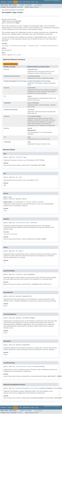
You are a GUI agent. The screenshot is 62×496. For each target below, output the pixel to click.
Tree (20, 2)
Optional (20, 7)
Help (37, 2)
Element (36, 7)
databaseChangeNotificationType (38, 81)
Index (33, 2)
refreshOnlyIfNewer (34, 116)
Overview (3, 2)
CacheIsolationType (10, 109)
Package (9, 2)
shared (29, 128)
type (29, 142)
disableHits (31, 87)
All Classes (38, 5)
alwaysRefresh (32, 69)
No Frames (28, 5)
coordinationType (33, 76)
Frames (22, 5)
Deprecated (26, 2)
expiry (29, 96)
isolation (30, 109)
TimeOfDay (7, 103)
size (29, 137)
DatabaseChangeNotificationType (15, 81)
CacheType (7, 142)
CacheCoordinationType (12, 76)
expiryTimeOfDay (33, 103)
